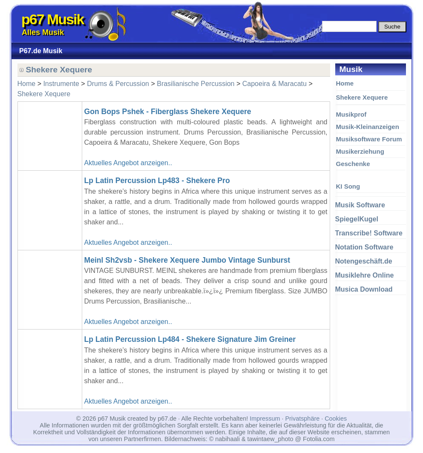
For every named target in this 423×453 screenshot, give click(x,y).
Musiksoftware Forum (369, 139)
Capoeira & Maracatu (274, 83)
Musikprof (351, 114)
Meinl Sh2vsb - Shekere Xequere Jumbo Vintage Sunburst (187, 260)
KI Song (348, 186)
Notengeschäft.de (363, 261)
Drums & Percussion (118, 83)
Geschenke (353, 163)
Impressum (265, 418)
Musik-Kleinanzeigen (367, 126)
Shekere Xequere (362, 97)
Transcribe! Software (369, 233)
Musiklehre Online (364, 275)
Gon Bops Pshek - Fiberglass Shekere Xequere (167, 111)
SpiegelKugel (356, 219)
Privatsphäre (302, 418)
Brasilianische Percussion (195, 83)
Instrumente (61, 83)
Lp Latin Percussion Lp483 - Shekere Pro (157, 180)
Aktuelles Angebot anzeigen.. (128, 162)
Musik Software (360, 205)
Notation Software (364, 247)
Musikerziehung (360, 151)
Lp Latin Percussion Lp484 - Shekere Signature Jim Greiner (190, 339)
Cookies (336, 418)
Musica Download (364, 289)
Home (345, 83)
